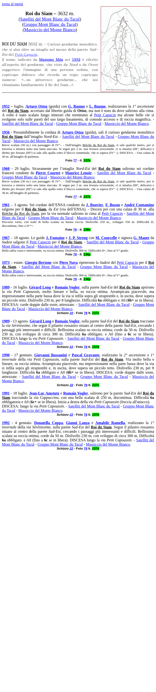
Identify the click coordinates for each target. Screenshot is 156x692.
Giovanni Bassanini (50, 355)
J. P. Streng (78, 238)
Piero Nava (68, 262)
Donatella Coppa (48, 423)
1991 (6, 393)
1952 (6, 106)
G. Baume (76, 106)
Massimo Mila (51, 59)
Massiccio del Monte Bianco (50, 29)
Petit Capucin (26, 54)
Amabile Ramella (110, 423)
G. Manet (141, 238)
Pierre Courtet (48, 173)
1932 (76, 59)
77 (75, 160)
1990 (6, 355)
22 (71, 313)
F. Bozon (113, 205)
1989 (6, 287)
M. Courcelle (106, 238)
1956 (6, 132)
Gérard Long (40, 287)
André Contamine (139, 205)
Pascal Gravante (86, 355)
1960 (6, 169)
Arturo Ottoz (36, 106)
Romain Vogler (67, 287)
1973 (6, 262)
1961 (6, 205)
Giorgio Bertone (38, 262)
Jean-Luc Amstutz (44, 393)
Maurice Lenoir (78, 173)
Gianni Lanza (77, 423)
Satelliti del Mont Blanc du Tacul (50, 19)
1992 (6, 423)
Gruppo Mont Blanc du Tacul (50, 24)
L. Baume (97, 106)
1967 (6, 238)
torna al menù (12, 4)
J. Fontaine (55, 238)
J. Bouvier (94, 205)
